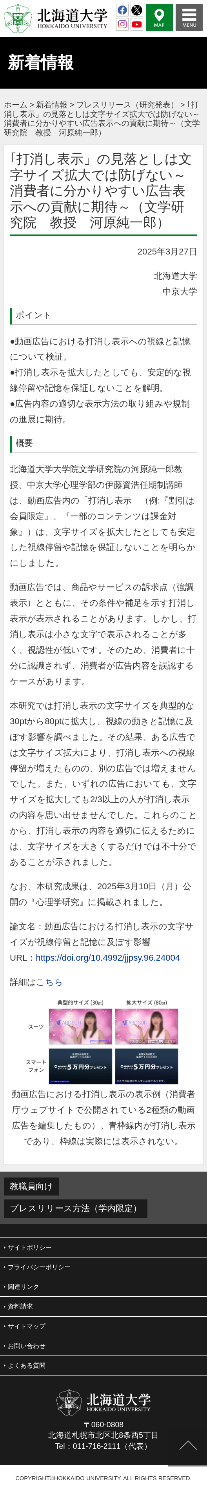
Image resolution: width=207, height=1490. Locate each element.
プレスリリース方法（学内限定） (76, 1208)
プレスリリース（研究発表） (127, 104)
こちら (49, 982)
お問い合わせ (26, 1346)
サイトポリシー (30, 1247)
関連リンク (23, 1286)
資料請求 (20, 1306)
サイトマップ (26, 1326)
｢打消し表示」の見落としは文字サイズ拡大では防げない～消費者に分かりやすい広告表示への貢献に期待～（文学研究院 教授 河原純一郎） (102, 118)
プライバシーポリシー (39, 1267)
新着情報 (51, 104)
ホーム (15, 104)
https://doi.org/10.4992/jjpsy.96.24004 (108, 958)
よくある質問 (26, 1365)
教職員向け (31, 1186)
